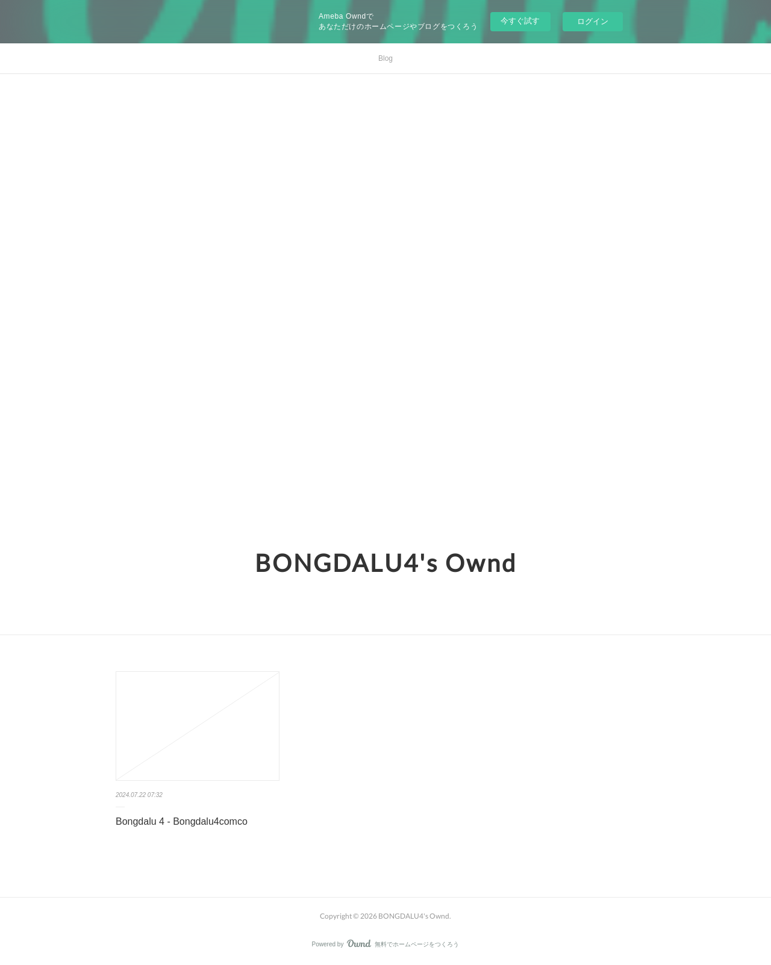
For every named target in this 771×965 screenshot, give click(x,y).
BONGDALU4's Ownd (386, 562)
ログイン (592, 21)
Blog (385, 58)
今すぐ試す (520, 20)
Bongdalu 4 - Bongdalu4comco (182, 821)
